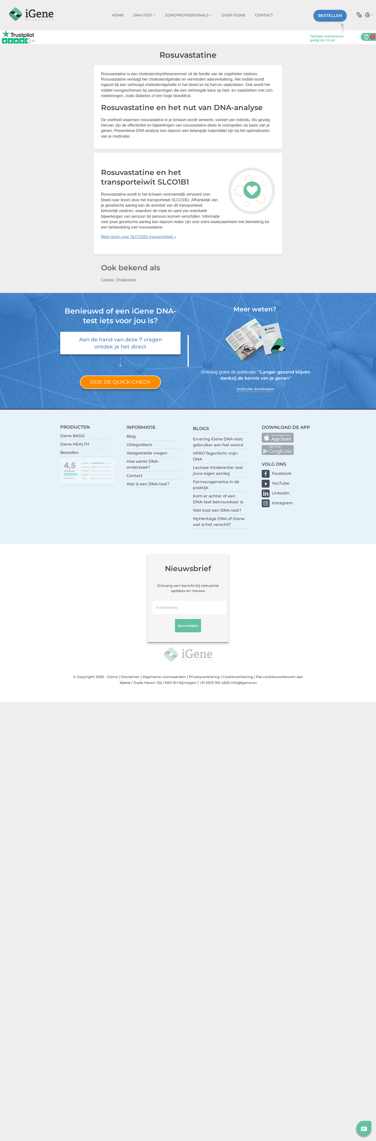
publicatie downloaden (255, 389)
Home (118, 15)
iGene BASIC (72, 435)
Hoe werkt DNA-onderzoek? (143, 464)
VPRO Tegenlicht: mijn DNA (215, 456)
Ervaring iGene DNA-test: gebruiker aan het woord (218, 442)
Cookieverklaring (238, 677)
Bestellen (330, 15)
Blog (131, 436)
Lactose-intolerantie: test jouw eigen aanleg (218, 470)
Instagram (282, 503)
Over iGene (233, 15)
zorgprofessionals (187, 15)
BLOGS (201, 428)
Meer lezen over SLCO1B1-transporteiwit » (138, 237)
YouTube (280, 483)
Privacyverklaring (204, 677)
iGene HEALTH (74, 444)
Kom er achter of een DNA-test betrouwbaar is (218, 499)
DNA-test (143, 15)
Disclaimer (130, 677)
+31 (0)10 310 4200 (215, 682)
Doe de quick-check (120, 382)
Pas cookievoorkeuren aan (279, 677)
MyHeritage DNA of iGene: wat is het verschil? (219, 521)
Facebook (281, 473)
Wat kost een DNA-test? (217, 510)
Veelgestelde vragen (147, 453)
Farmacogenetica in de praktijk (216, 484)
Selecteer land (370, 15)
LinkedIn (280, 493)
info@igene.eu (244, 682)
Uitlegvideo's (139, 444)
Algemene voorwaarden (164, 677)
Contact (264, 15)
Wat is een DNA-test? (148, 484)
